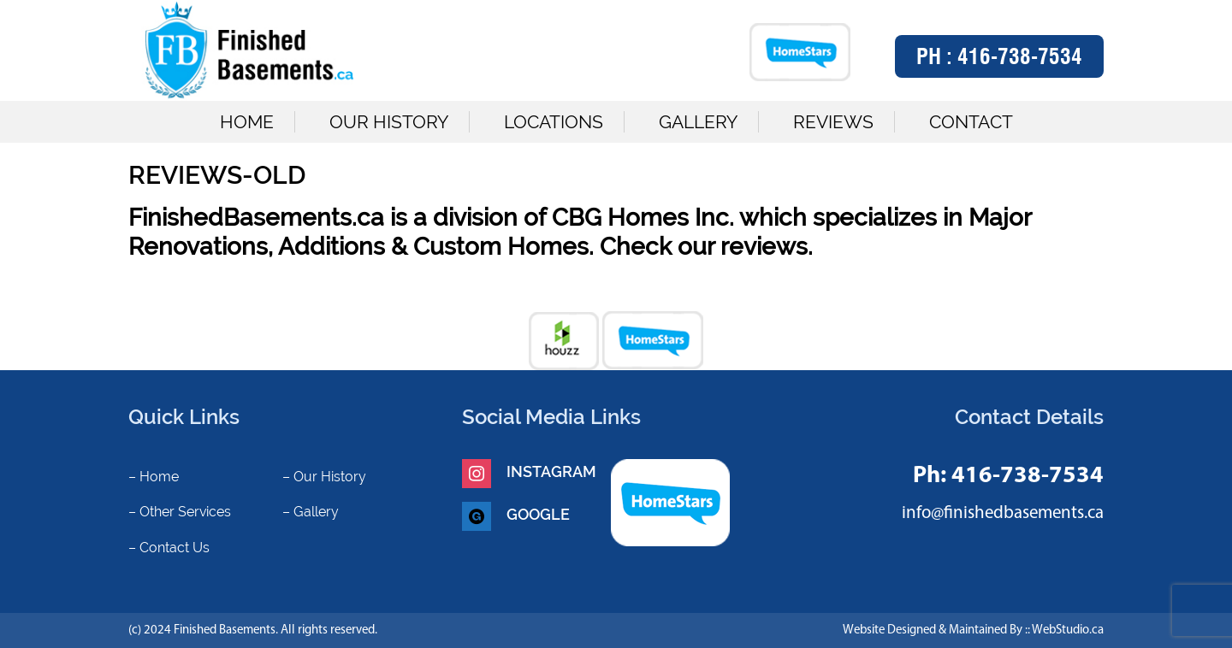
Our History (388, 122)
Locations (553, 122)
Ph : (999, 56)
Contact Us (174, 547)
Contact (971, 122)
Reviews (833, 122)
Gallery (698, 122)
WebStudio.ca (1068, 630)
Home (247, 122)
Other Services (185, 512)
